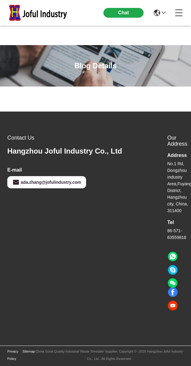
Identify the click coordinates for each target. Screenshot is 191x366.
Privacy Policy (12, 355)
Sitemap (29, 351)
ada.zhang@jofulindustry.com (46, 182)
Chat (123, 12)
